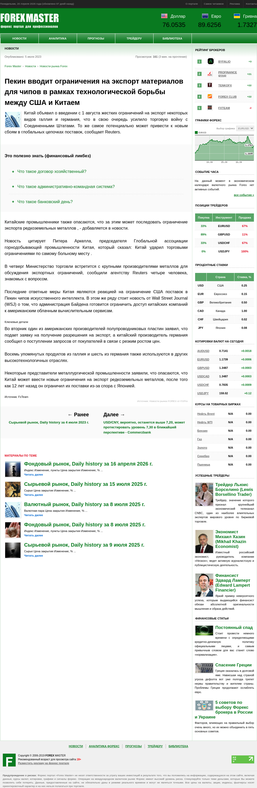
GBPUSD (203, 367)
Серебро (203, 456)
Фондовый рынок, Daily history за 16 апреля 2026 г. (88, 464)
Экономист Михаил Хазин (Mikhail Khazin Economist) (230, 539)
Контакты (251, 3)
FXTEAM (224, 108)
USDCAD (203, 376)
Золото (202, 447)
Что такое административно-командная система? (66, 186)
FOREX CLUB (227, 96)
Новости (19, 38)
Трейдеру (134, 38)
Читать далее (33, 474)
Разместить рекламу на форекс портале (43, 763)
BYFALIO (224, 61)
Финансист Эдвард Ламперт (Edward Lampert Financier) (232, 582)
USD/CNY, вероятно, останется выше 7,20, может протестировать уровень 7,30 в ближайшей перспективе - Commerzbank (144, 423)
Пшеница (203, 464)
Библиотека (172, 38)
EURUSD (203, 359)
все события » (244, 194)
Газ (199, 439)
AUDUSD (203, 350)
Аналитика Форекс (104, 746)
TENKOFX (225, 85)
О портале (192, 3)
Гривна (250, 16)
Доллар (177, 16)
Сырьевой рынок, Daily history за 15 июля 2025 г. (85, 484)
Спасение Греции (233, 665)
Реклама (235, 3)
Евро (216, 16)
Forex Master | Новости (29, 20)
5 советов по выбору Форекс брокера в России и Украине (224, 709)
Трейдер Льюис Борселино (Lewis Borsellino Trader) (234, 489)
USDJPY (203, 393)
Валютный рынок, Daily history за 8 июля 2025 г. (84, 504)
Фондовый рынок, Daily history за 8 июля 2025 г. (84, 524)
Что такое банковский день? (45, 201)
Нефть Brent (206, 413)
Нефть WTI (205, 422)
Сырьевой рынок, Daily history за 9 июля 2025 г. (84, 545)
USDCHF (203, 384)
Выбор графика (225, 128)
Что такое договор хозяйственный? (52, 171)
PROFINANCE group (227, 74)
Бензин (202, 430)
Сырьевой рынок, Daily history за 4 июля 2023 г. (49, 418)
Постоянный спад (234, 627)
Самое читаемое (214, 3)
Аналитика (57, 38)
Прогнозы (96, 38)
